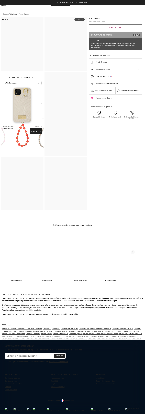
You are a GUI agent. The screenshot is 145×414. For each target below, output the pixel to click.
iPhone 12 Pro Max (121, 331)
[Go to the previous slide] (3, 103)
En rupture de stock (115, 35)
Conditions (100, 378)
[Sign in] (129, 8)
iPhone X (64, 334)
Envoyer (59, 356)
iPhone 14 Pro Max (45, 331)
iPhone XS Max (46, 334)
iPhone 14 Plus (32, 331)
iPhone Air (38, 329)
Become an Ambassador (105, 384)
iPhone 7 (104, 334)
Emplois (54, 384)
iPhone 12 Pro (101, 331)
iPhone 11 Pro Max (8, 334)
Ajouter (36, 131)
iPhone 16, (64, 329)
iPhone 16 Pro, (73, 329)
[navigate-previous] (133, 252)
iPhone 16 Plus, (84, 329)
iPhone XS (36, 334)
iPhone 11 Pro (20, 334)
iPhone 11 (29, 334)
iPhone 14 (12, 331)
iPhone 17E (47, 329)
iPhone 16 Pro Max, (97, 329)
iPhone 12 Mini (134, 331)
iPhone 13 (56, 331)
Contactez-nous (11, 381)
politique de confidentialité (58, 362)
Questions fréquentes (13, 384)
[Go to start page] (6, 9)
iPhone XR (57, 334)
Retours (8, 387)
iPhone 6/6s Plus (135, 334)
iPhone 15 (107, 329)
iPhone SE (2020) (75, 334)
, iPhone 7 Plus (113, 334)
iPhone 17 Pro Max (27, 329)
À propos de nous (57, 378)
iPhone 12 (110, 331)
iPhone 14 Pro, (22, 331)
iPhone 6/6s (123, 334)
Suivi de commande (12, 378)
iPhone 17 (5, 329)
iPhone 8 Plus (95, 334)
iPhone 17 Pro (14, 329)
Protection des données (105, 381)
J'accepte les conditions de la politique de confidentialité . (38, 362)
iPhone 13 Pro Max (77, 331)
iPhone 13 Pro (65, 331)
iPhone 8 (86, 334)
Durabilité (54, 381)
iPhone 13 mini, (90, 331)
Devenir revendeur (57, 387)
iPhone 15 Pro (117, 329)
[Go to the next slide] (40, 103)
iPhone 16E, (56, 329)
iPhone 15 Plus (127, 329)
